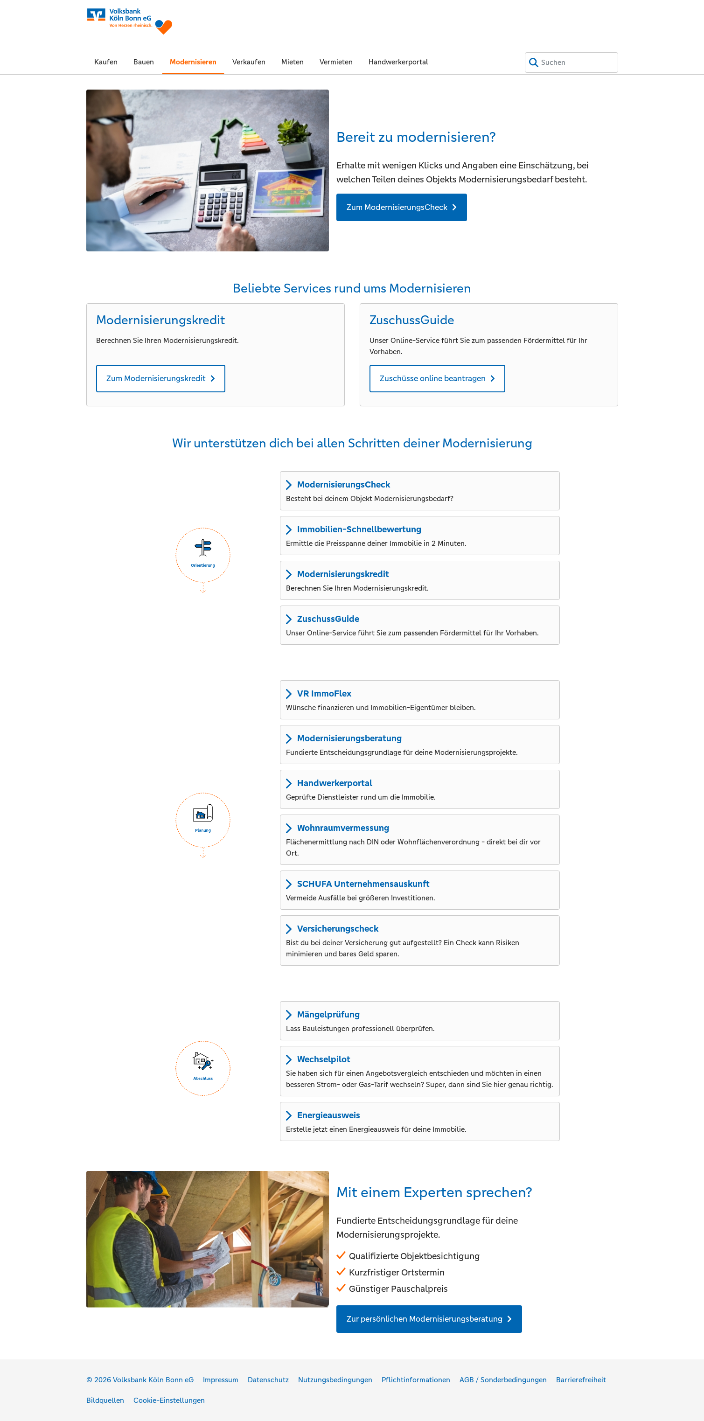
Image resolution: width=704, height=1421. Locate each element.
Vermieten (336, 61)
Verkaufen (248, 61)
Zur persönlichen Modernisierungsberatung (424, 1319)
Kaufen (106, 61)
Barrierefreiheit (581, 1379)
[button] (203, 555)
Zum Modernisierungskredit (156, 378)
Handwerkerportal (398, 61)
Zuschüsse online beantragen (433, 378)
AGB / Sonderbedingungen (503, 1379)
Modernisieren (193, 61)
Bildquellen (105, 1400)
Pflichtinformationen (416, 1379)
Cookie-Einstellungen (169, 1400)
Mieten (292, 61)
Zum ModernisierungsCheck (397, 207)
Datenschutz (268, 1379)
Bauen (143, 61)
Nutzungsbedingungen (335, 1379)
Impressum (220, 1379)
